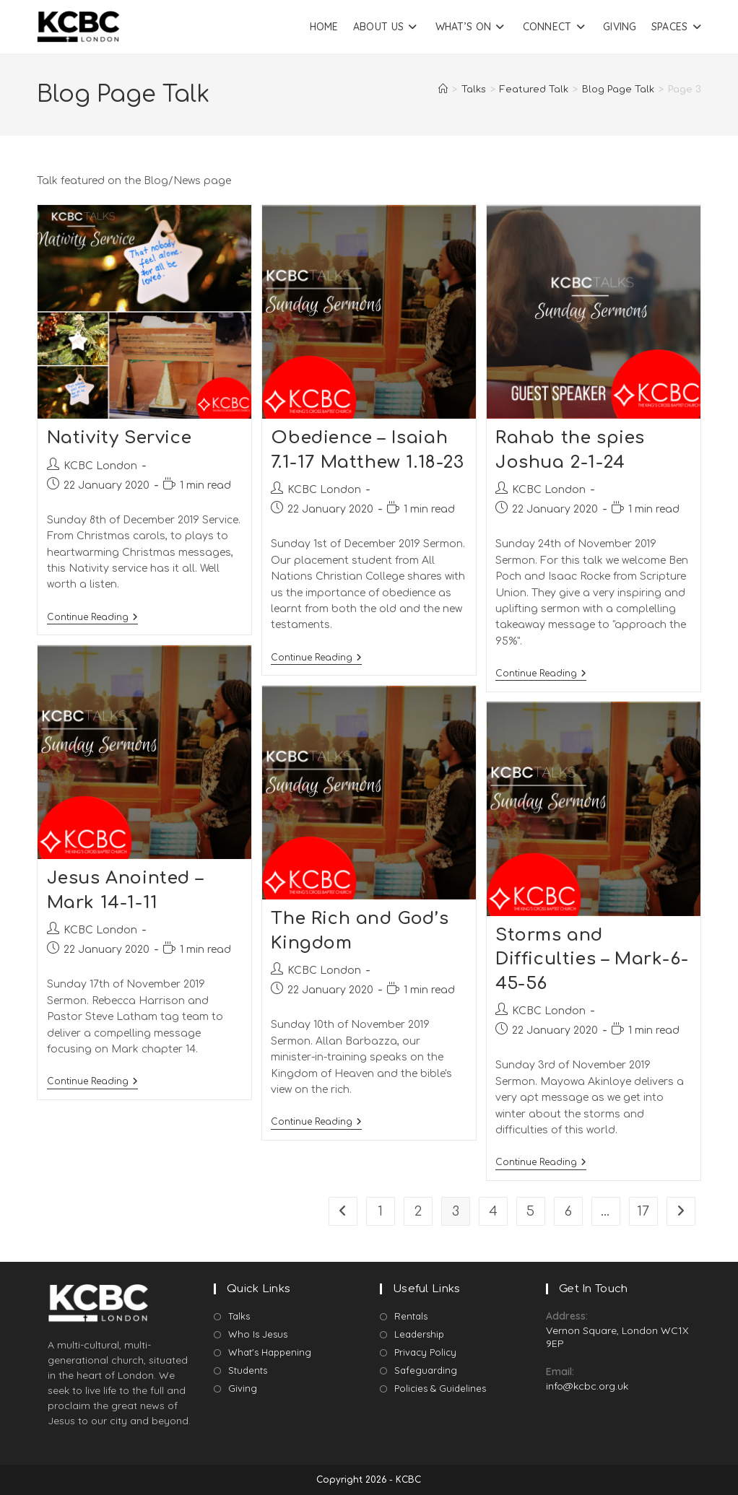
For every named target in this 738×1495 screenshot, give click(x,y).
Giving (242, 1388)
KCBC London (100, 466)
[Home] (443, 89)
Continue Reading (92, 617)
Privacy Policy (425, 1352)
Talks (239, 1316)
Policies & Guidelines (440, 1388)
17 (643, 1211)
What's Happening (269, 1352)
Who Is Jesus (257, 1334)
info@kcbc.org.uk (587, 1386)
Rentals (410, 1316)
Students (247, 1370)
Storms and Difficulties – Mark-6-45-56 (591, 959)
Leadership (419, 1334)
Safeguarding (425, 1370)
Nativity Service (119, 438)
